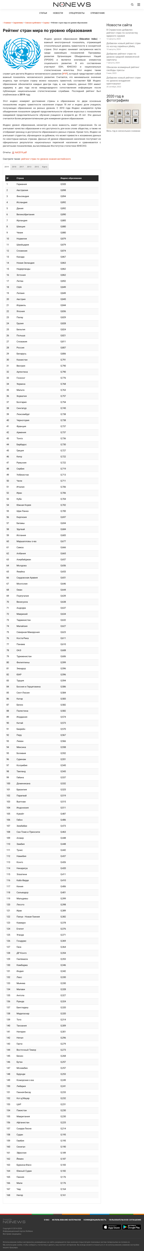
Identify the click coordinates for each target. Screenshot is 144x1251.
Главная (7, 23)
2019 (7, 167)
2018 (14, 167)
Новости (58, 13)
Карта (44, 167)
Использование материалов (66, 1220)
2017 (22, 167)
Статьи (43, 13)
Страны (46, 23)
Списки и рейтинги (33, 23)
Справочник (98, 13)
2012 (37, 167)
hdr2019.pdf (21, 152)
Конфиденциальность (95, 1220)
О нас (46, 1220)
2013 (29, 167)
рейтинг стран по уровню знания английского (46, 159)
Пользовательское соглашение (125, 1220)
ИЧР (65, 73)
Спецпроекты (77, 13)
